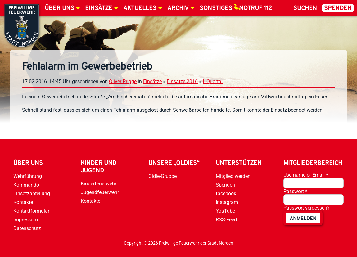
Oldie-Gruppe (162, 176)
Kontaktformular (31, 211)
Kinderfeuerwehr (98, 184)
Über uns (59, 8)
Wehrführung (27, 176)
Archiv (178, 8)
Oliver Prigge (123, 81)
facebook (226, 193)
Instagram (227, 202)
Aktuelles (139, 8)
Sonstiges (216, 8)
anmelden (303, 219)
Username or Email (305, 175)
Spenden (338, 8)
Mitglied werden (233, 176)
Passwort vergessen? (306, 208)
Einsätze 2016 (182, 81)
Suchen (305, 8)
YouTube (225, 211)
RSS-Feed (226, 220)
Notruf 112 (255, 8)
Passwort (295, 191)
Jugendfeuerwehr (100, 192)
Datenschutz (27, 228)
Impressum (25, 220)
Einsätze (98, 8)
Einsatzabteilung (31, 193)
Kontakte (23, 202)
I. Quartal (213, 81)
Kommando (26, 185)
